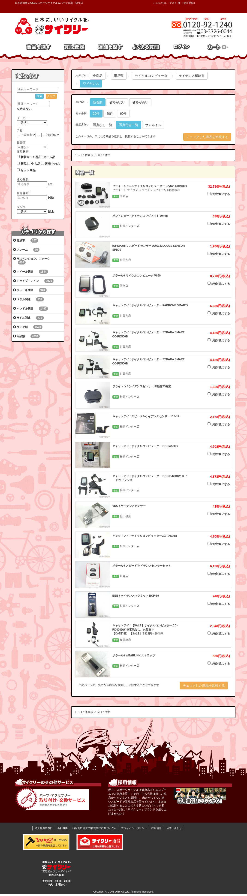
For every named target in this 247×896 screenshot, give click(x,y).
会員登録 (189, 2)
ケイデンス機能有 (192, 76)
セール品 (49, 157)
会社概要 (62, 828)
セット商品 (28, 170)
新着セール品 (30, 157)
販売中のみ (52, 163)
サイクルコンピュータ (151, 76)
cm (50, 184)
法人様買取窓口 (44, 828)
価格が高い (140, 102)
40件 (109, 113)
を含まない (24, 109)
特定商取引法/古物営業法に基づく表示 (94, 828)
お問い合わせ (174, 828)
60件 (123, 113)
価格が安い (117, 102)
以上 (51, 211)
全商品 (97, 76)
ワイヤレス (91, 83)
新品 (24, 163)
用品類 (119, 76)
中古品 (35, 163)
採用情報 (156, 828)
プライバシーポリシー (134, 828)
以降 (51, 198)
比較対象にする (219, 194)
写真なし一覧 (102, 125)
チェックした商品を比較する (207, 137)
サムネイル (153, 125)
